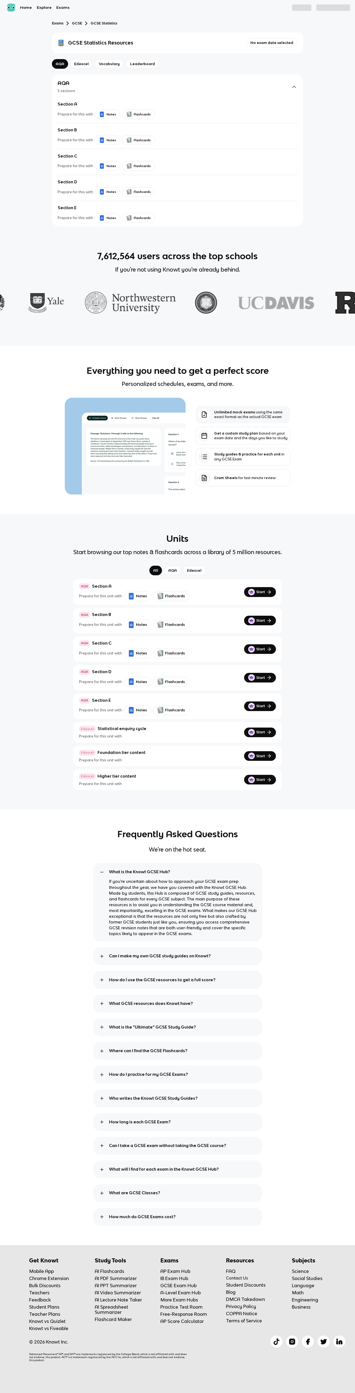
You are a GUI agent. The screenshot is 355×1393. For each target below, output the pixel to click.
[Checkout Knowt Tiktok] (276, 1342)
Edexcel (194, 570)
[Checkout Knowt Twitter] (324, 1342)
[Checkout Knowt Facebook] (308, 1342)
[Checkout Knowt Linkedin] (339, 1342)
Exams (62, 7)
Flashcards (171, 596)
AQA (172, 570)
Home (26, 7)
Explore (44, 7)
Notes (137, 596)
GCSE (77, 23)
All (155, 570)
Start (260, 592)
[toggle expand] (102, 872)
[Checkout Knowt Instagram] (292, 1342)
